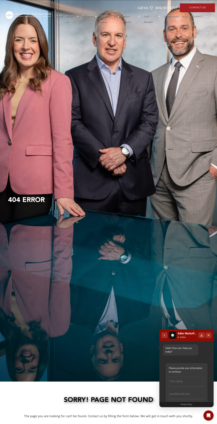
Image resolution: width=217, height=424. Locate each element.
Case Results (147, 19)
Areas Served (127, 19)
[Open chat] (208, 415)
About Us (69, 19)
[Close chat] (208, 328)
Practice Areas (105, 19)
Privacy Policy (184, 404)
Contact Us (197, 7)
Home (59, 16)
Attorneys (88, 16)
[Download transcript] (201, 328)
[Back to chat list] (159, 328)
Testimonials (171, 16)
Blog (185, 16)
